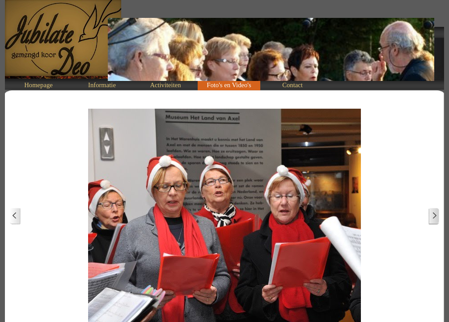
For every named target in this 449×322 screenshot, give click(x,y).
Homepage (38, 85)
